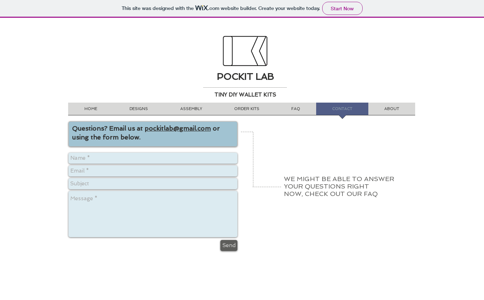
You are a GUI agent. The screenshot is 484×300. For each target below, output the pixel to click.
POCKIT (235, 76)
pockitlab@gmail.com (177, 128)
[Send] (228, 245)
